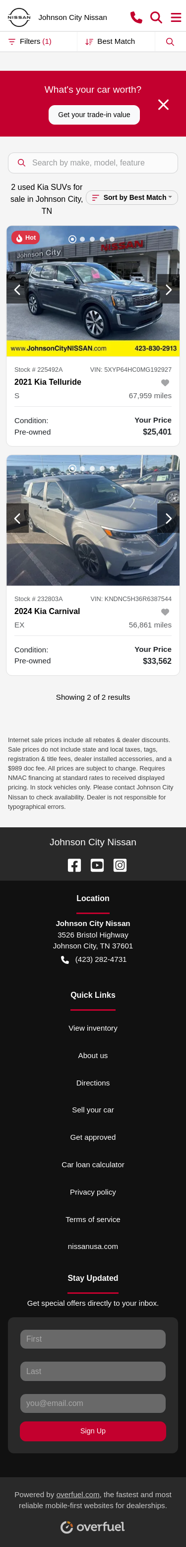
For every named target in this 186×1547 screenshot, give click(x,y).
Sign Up (93, 1431)
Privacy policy (93, 1192)
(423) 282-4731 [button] (93, 959)
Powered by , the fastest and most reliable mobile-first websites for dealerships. (93, 1508)
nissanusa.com (93, 1246)
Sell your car (93, 1109)
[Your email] (93, 1403)
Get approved (93, 1137)
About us (93, 1055)
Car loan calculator (93, 1164)
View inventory (93, 1028)
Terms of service (93, 1219)
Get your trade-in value (94, 115)
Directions (93, 1083)
